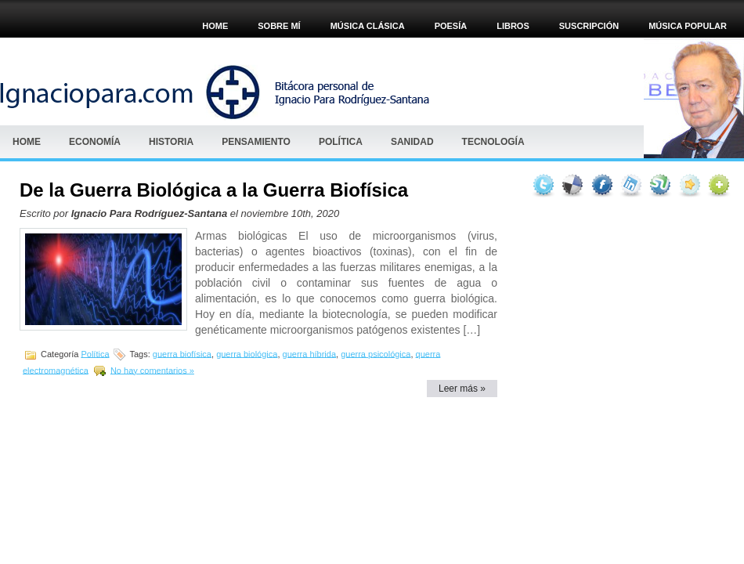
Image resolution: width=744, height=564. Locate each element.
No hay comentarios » (152, 369)
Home (215, 26)
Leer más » (462, 388)
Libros (513, 26)
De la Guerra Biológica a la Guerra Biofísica (214, 190)
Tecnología (493, 141)
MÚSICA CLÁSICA (367, 26)
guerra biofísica (182, 353)
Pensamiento (256, 141)
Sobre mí (279, 26)
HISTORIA (171, 141)
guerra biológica (246, 353)
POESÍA (451, 26)
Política (341, 141)
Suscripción (589, 26)
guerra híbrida (310, 353)
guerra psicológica (375, 353)
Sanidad (412, 141)
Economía (95, 141)
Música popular (687, 26)
